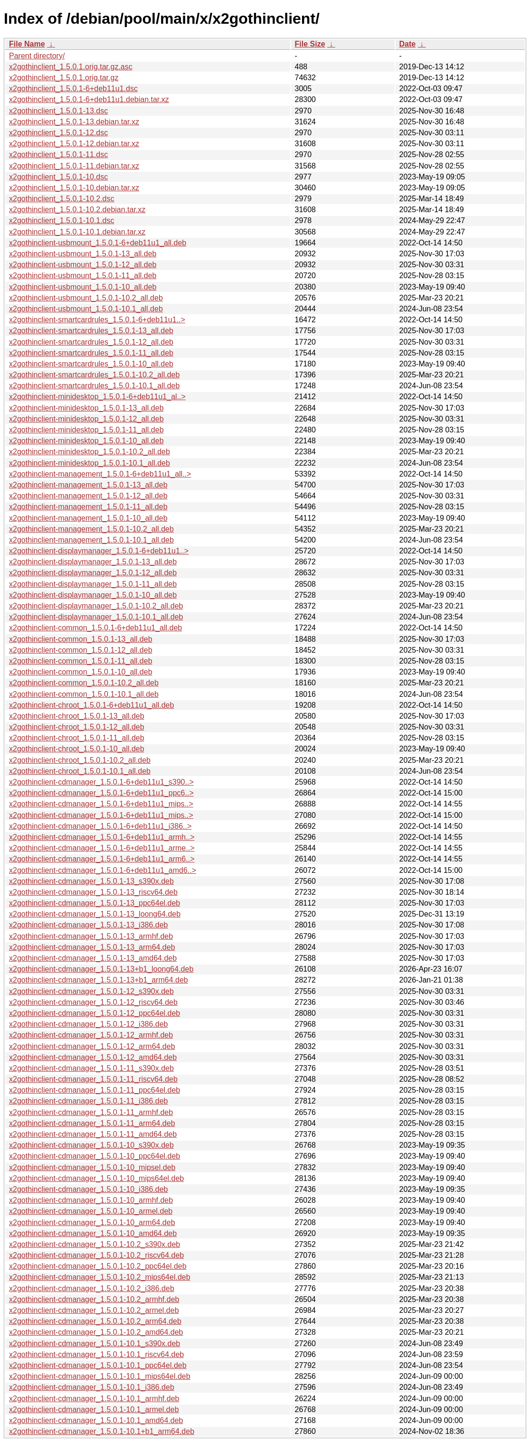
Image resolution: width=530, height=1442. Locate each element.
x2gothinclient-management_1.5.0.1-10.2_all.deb (91, 529)
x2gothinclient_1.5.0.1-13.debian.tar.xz (74, 122)
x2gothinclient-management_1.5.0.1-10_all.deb (88, 518)
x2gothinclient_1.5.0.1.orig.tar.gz (63, 78)
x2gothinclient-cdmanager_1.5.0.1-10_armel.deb (90, 1211)
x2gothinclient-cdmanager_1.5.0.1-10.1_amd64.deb (96, 1420)
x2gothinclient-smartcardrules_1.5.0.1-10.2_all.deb (94, 375)
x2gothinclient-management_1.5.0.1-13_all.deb (88, 485)
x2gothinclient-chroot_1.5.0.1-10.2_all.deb (80, 760)
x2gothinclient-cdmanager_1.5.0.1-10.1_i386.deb (91, 1387)
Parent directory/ (37, 56)
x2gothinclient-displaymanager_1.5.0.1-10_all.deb (93, 595)
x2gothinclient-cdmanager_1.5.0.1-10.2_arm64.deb (95, 1321)
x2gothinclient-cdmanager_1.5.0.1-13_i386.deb (88, 925)
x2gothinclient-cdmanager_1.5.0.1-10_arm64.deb (92, 1222)
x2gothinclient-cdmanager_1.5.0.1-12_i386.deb (88, 1024)
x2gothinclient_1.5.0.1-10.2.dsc (61, 199)
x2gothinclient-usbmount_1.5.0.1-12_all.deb (82, 265)
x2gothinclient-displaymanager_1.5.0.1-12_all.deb (93, 573)
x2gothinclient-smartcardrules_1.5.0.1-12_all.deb (91, 342)
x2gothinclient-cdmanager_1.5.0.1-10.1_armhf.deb (94, 1399)
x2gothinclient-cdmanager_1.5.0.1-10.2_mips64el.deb (99, 1277)
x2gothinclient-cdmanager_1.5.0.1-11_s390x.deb (91, 1068)
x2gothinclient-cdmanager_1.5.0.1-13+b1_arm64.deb (98, 980)
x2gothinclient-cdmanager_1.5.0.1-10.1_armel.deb (94, 1409)
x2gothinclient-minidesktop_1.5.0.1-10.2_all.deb (89, 452)
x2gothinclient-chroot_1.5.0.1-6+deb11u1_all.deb (91, 705)
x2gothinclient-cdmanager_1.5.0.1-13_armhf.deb (91, 936)
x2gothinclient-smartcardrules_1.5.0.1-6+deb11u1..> (97, 320)
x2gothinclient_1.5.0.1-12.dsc (58, 133)
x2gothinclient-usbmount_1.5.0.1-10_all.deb (82, 287)
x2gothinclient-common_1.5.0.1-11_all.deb (80, 661)
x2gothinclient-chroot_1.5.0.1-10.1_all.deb (80, 771)
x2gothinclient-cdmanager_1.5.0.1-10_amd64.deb (93, 1233)
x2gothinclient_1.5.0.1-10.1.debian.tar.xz (77, 232)
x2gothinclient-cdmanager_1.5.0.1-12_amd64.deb (93, 1057)
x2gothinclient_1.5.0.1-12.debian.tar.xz (74, 144)
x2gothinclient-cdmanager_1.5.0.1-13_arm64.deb (92, 947)
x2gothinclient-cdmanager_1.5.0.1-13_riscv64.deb (93, 892)
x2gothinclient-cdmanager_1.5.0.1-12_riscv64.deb (93, 1002)
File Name (27, 44)
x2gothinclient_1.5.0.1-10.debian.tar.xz (74, 188)
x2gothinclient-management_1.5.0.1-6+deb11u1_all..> (100, 474)
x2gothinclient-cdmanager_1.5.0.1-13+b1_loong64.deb (101, 969)
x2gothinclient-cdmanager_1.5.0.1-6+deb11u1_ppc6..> (101, 793)
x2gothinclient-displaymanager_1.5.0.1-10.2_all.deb (96, 606)
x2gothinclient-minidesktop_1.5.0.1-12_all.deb (86, 419)
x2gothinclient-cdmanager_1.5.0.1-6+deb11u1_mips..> (101, 804)
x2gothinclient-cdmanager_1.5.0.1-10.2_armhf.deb (94, 1299)
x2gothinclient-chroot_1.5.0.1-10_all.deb (76, 749)
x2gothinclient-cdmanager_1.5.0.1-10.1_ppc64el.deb (98, 1365)
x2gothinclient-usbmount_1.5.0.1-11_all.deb (82, 276)
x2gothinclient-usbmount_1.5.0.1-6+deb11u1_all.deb (97, 243)
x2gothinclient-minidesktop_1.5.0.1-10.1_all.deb (89, 463)
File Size (310, 44)
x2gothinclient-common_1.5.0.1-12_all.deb (80, 650)
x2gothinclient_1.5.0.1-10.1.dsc (61, 220)
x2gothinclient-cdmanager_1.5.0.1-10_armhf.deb (91, 1200)
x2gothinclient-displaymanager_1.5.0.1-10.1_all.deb (96, 617)
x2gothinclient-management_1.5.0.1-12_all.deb (88, 496)
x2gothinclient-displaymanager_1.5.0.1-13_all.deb (93, 562)
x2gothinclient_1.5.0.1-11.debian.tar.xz (74, 166)
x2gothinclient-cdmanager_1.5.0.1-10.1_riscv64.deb (96, 1354)
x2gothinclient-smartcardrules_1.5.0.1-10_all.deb (91, 364)
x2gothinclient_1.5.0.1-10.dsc (58, 177)
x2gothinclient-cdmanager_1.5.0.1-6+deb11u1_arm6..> (102, 859)
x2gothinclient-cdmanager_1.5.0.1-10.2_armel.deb (94, 1310)
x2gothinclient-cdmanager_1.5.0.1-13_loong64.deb (94, 914)
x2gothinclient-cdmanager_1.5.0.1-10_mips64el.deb (96, 1178)
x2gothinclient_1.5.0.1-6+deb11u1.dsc (73, 88)
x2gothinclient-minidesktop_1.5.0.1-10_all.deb (86, 441)
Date (407, 44)
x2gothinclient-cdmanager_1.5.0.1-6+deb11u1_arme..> (102, 848)
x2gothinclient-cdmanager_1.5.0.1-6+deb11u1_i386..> (100, 826)
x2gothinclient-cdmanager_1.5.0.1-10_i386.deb (88, 1189)
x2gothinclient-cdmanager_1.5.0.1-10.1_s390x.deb (94, 1343)
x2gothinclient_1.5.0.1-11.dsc (58, 154)
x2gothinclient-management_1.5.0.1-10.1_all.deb (91, 540)
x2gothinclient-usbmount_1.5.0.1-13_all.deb (82, 254)
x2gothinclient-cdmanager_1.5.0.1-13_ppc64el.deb (94, 903)
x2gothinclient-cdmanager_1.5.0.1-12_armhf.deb (91, 1035)
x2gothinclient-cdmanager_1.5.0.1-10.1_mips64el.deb (99, 1376)
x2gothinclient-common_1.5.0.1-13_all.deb (80, 639)
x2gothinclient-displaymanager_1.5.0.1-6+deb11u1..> (99, 551)
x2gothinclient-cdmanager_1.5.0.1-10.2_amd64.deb (96, 1332)
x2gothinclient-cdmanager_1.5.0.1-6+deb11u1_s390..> (101, 782)
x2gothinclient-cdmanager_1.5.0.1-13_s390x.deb (91, 881)
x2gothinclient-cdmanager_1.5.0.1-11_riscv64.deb (93, 1079)
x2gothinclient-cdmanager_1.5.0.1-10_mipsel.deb (92, 1167)
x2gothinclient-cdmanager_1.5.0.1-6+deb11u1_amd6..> (102, 870)
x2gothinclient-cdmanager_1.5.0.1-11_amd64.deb (93, 1134)
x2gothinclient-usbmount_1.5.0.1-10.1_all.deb (86, 309)
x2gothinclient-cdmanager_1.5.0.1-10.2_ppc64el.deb (98, 1266)
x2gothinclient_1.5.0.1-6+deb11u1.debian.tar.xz (89, 99)
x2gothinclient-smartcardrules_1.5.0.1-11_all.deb (91, 353)
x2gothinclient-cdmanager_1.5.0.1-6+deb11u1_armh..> (102, 837)
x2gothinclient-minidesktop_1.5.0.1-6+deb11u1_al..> (97, 397)
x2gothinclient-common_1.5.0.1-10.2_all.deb (84, 683)
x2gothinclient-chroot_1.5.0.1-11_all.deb (76, 738)
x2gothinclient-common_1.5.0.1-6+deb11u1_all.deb (95, 628)
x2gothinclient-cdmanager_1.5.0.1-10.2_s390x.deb (94, 1244)
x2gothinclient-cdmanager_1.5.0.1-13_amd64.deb (93, 958)
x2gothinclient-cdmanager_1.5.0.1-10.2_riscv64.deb (96, 1255)
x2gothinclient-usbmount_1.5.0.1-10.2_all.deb (86, 298)
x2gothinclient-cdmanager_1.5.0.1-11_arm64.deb (92, 1123)
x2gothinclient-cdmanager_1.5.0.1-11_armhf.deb (91, 1112)
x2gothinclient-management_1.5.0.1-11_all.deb (88, 507)
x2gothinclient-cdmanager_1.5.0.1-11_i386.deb (88, 1101)
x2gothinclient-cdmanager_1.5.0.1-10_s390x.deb (91, 1145)
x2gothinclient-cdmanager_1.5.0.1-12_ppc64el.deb (94, 1013)
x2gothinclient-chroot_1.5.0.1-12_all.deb (76, 727)
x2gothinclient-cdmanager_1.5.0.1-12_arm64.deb (92, 1046)
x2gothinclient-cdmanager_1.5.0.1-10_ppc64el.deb (94, 1156)
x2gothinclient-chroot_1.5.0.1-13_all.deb (76, 716)
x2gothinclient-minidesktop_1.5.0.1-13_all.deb (86, 408)
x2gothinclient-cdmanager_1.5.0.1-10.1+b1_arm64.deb (101, 1431)
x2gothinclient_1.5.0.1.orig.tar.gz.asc (70, 67)
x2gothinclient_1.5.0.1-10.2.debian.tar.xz (77, 210)
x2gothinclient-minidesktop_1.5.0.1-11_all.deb (86, 430)
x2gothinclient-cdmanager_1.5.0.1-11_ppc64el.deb (94, 1090)
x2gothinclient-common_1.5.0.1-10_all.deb (80, 672)
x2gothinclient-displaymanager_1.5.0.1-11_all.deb (93, 584)
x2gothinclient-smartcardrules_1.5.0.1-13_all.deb (91, 331)
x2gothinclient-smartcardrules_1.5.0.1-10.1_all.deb (94, 386)
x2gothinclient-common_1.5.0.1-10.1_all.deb (84, 694)
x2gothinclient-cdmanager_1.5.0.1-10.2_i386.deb (91, 1288)
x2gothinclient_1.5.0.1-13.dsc (58, 111)
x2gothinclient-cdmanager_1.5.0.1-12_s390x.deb (91, 991)
